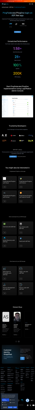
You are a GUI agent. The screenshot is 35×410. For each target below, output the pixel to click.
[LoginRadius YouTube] (33, 405)
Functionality (12, 402)
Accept (15, 407)
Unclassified (4, 404)
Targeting (4, 402)
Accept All (10, 407)
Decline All (5, 407)
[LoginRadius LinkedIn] (27, 405)
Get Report (26, 1)
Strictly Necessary (4, 400)
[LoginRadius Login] (30, 4)
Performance (12, 399)
